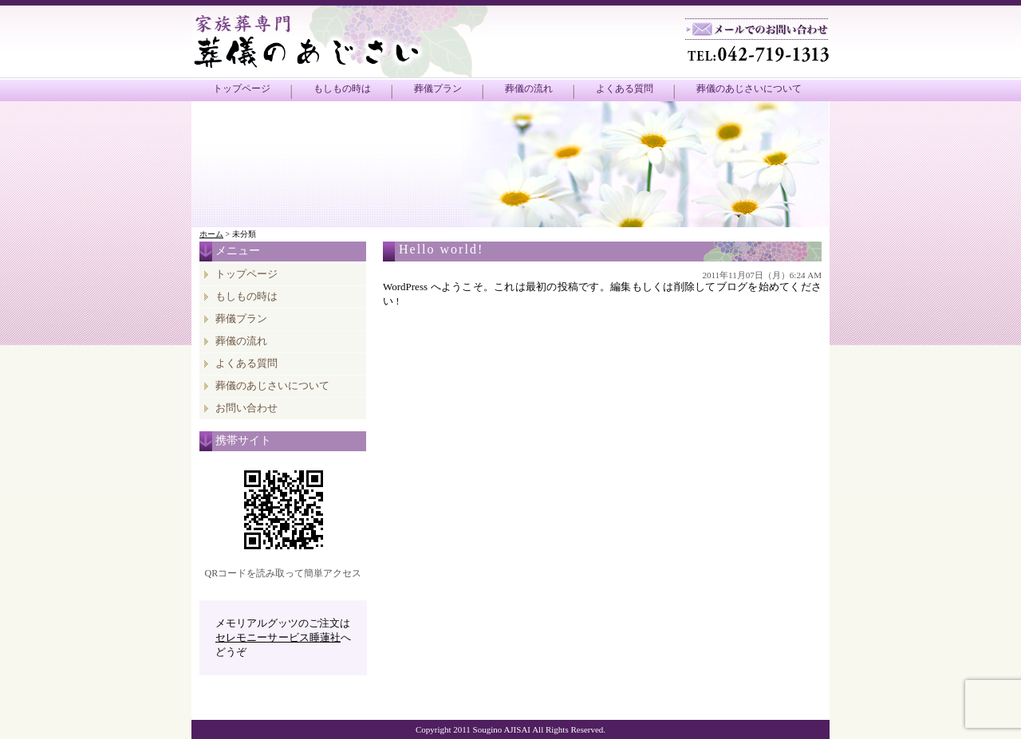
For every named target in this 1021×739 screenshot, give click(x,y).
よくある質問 (624, 88)
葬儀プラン (438, 88)
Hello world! (441, 249)
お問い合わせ (246, 408)
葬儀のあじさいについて (749, 88)
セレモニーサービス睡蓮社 (278, 637)
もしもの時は (342, 88)
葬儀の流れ (529, 88)
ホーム (211, 234)
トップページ (241, 88)
